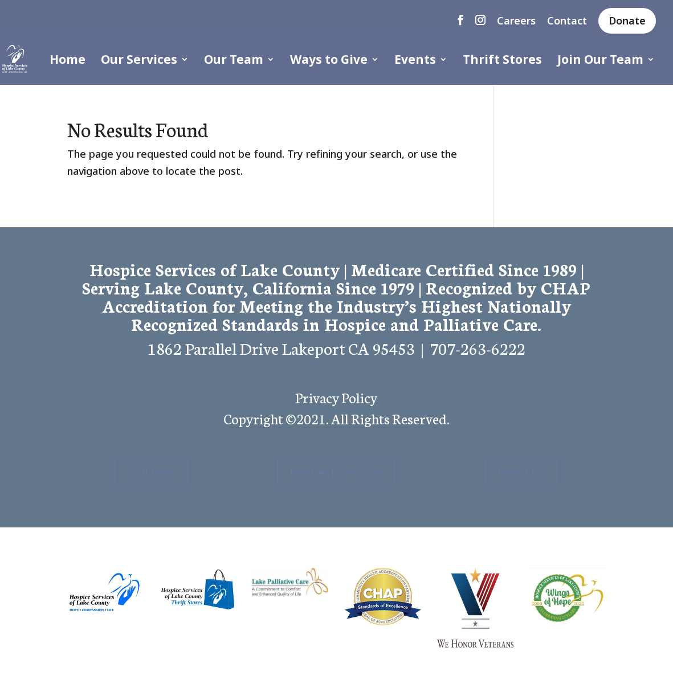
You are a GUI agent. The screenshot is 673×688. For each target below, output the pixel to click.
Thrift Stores (502, 61)
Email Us (521, 472)
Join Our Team (600, 61)
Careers (516, 21)
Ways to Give (329, 61)
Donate (627, 20)
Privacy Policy (336, 397)
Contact (567, 21)
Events (415, 61)
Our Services (139, 61)
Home (67, 61)
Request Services (336, 472)
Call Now (151, 472)
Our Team (233, 61)
